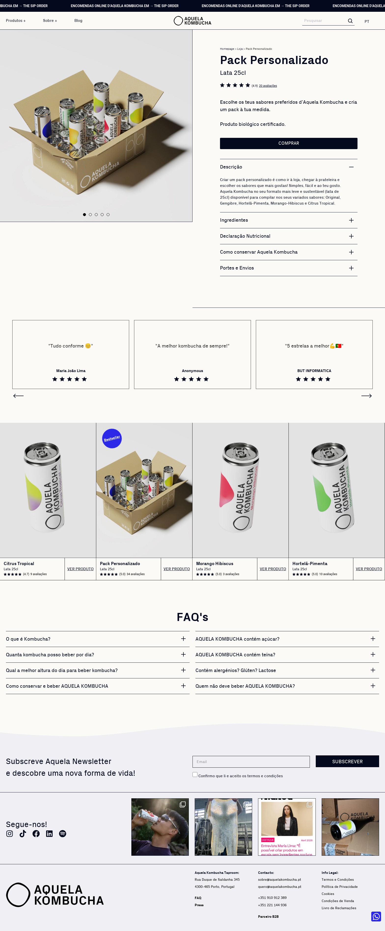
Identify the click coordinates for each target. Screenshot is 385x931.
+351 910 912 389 (272, 898)
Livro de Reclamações (339, 908)
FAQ (198, 898)
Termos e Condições (338, 880)
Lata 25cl (11, 569)
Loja (240, 49)
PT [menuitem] (367, 21)
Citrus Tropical (19, 563)
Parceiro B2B (268, 917)
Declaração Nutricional (245, 236)
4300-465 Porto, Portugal (214, 887)
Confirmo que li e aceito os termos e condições (240, 776)
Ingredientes (234, 220)
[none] (370, 21)
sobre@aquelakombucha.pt (279, 880)
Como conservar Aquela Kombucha (259, 252)
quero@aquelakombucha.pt (279, 887)
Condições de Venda (338, 901)
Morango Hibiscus (214, 563)
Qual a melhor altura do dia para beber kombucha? (62, 670)
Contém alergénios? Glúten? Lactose (235, 670)
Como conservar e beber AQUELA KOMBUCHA (57, 686)
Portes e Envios (237, 268)
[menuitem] (370, 21)
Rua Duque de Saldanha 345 (217, 880)
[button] (84, 214)
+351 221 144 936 (273, 905)
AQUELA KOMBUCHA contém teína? (235, 655)
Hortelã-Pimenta (309, 563)
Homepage (227, 49)
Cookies (328, 894)
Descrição (231, 167)
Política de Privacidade (340, 887)
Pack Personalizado (120, 563)
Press (199, 905)
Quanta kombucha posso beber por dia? (50, 655)
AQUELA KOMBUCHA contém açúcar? (237, 639)
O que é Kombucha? (28, 639)
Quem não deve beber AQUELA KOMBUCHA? (245, 686)
